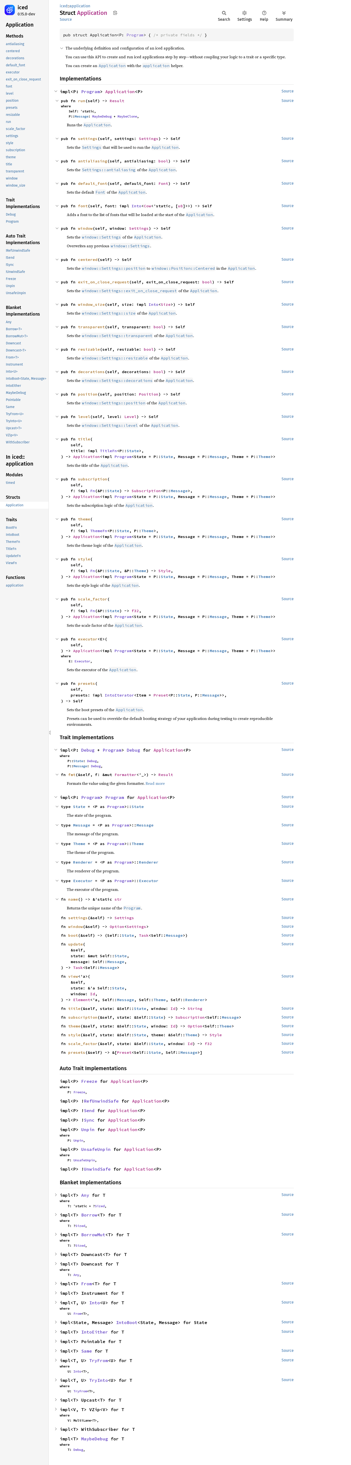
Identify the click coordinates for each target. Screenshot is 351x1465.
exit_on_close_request (103, 281)
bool (163, 161)
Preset (161, 695)
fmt (72, 774)
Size (166, 304)
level (84, 416)
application (79, 6)
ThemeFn (98, 530)
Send (89, 1110)
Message (81, 116)
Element (81, 999)
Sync (89, 1120)
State (133, 450)
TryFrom (98, 1360)
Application (120, 91)
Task (144, 935)
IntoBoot (126, 1322)
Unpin (88, 1129)
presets (86, 683)
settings (88, 138)
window (85, 228)
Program (135, 34)
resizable (89, 349)
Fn (92, 490)
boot (73, 935)
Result (117, 100)
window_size (91, 304)
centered (88, 259)
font (83, 205)
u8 (180, 205)
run (81, 100)
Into (136, 205)
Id (92, 993)
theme (84, 519)
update (75, 944)
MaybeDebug (102, 116)
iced (23, 7)
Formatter (125, 774)
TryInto (98, 1380)
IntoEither (94, 1332)
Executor (82, 661)
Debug (88, 750)
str (118, 899)
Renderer (83, 862)
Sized (100, 1206)
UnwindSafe (97, 1169)
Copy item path (115, 13)
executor (88, 639)
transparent (91, 326)
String (195, 1008)
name (73, 899)
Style (164, 570)
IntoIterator (119, 695)
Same (86, 1351)
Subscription (146, 490)
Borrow (89, 1215)
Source (66, 19)
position (88, 394)
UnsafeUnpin (96, 1149)
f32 (135, 610)
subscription (92, 479)
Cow (147, 205)
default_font (92, 183)
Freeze (89, 1081)
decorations (91, 371)
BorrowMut (93, 1234)
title (84, 439)
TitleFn (108, 450)
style (84, 559)
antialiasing (92, 161)
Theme (264, 456)
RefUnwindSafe (101, 1101)
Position (148, 394)
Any (85, 1195)
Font (163, 183)
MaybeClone (127, 116)
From (86, 1283)
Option (117, 926)
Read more (155, 783)
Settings (148, 138)
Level (130, 416)
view (73, 976)
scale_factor (92, 599)
